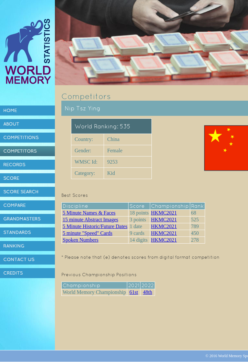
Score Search (20, 191)
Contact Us (18, 259)
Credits (13, 273)
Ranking (13, 245)
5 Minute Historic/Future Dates (95, 226)
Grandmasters (21, 218)
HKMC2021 (164, 213)
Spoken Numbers (80, 240)
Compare (14, 205)
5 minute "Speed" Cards (87, 233)
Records (14, 164)
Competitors (19, 151)
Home (10, 110)
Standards (17, 232)
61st (133, 292)
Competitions (20, 137)
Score (11, 178)
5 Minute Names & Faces (89, 213)
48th (147, 292)
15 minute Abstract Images (90, 219)
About (11, 123)
